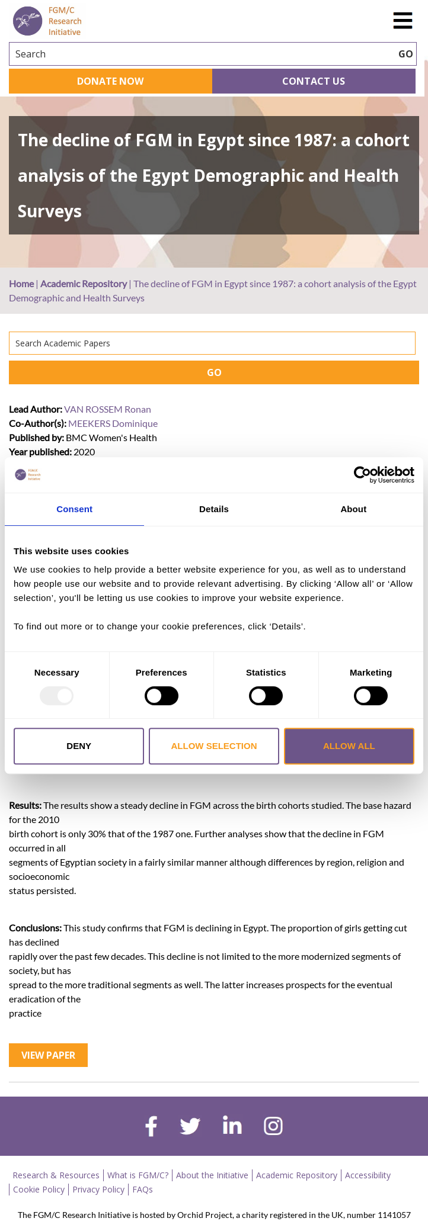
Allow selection (214, 746)
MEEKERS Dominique (113, 423)
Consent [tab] (74, 509)
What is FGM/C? (137, 1175)
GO (214, 372)
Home (21, 283)
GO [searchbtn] (405, 53)
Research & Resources (56, 1175)
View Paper (48, 1055)
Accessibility (368, 1175)
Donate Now (110, 81)
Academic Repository (83, 283)
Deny (78, 746)
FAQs (142, 1189)
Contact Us (313, 81)
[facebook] (151, 1128)
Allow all (349, 746)
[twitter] (190, 1128)
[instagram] (273, 1127)
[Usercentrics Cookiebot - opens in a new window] (362, 475)
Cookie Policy (39, 1189)
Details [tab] (214, 509)
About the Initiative (212, 1175)
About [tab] (353, 509)
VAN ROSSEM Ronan (107, 408)
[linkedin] (232, 1127)
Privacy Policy (98, 1189)
